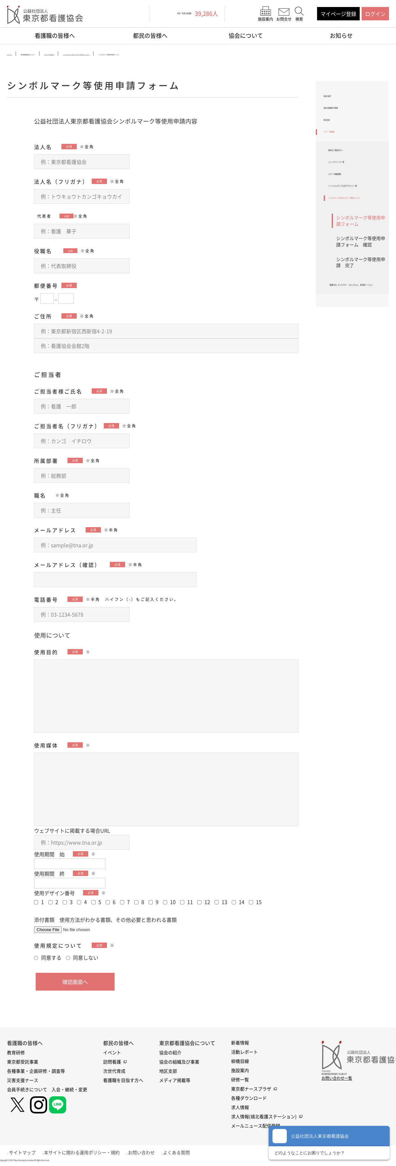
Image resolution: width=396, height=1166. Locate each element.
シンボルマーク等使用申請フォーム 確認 (360, 298)
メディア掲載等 (341, 148)
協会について (246, 35)
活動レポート (244, 1052)
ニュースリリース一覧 (353, 188)
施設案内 (240, 1070)
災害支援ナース (22, 1080)
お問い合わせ (151, 1152)
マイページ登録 (338, 14)
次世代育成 (114, 1071)
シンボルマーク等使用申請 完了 (360, 319)
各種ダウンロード (249, 1098)
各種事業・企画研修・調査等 (36, 1071)
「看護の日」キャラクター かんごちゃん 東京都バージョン (356, 351)
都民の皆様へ (150, 35)
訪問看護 (112, 1062)
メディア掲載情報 (348, 204)
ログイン (375, 14)
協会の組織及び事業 (346, 115)
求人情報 (240, 1107)
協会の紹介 (336, 98)
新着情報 (240, 1043)
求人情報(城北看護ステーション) (264, 1116)
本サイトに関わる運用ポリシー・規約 (89, 1152)
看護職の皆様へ (55, 35)
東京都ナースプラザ (251, 1089)
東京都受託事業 (22, 1062)
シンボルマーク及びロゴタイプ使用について (356, 249)
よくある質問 (190, 1152)
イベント (112, 1052)
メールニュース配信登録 (255, 1126)
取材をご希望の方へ (351, 171)
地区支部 (333, 132)
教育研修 (16, 1052)
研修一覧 (240, 1080)
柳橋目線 (240, 1061)
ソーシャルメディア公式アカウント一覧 (356, 225)
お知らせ (341, 35)
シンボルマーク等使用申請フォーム (360, 277)
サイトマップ (25, 1152)
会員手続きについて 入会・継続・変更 (47, 1089)
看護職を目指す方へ (123, 1080)
